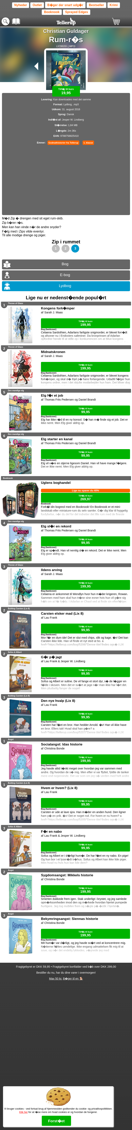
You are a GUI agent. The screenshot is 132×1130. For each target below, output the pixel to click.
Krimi (114, 5)
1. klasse (88, 143)
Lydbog (65, 286)
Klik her (23, 1112)
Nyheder (20, 5)
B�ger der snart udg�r (65, 5)
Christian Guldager (66, 31)
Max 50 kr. (55, 978)
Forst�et (56, 1121)
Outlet (37, 5)
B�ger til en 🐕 (73, 978)
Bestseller (96, 5)
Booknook (51, 12)
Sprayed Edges (76, 12)
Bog (65, 264)
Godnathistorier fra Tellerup (63, 143)
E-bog (65, 275)
